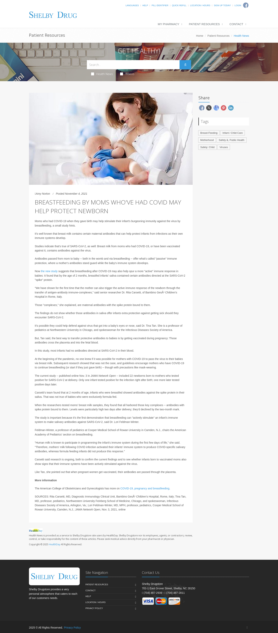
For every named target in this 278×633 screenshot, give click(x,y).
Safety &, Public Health (231, 140)
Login (238, 5)
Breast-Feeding (209, 132)
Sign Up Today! (222, 5)
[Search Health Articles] (133, 64)
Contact (236, 24)
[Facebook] (247, 627)
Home (199, 35)
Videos (127, 74)
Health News (102, 74)
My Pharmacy (168, 24)
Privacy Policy (94, 608)
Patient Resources (204, 24)
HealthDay (54, 544)
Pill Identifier (160, 5)
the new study (49, 271)
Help (145, 5)
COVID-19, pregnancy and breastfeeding (145, 488)
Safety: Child (207, 147)
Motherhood (207, 140)
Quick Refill (179, 5)
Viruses (224, 147)
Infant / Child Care (232, 132)
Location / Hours (200, 5)
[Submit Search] (185, 64)
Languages (132, 5)
